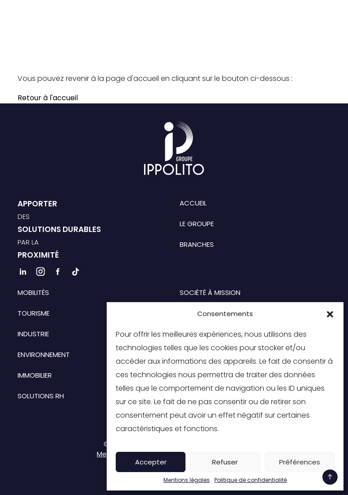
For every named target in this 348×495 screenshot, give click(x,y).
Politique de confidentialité (250, 480)
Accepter (151, 462)
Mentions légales (186, 480)
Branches (197, 244)
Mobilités (33, 292)
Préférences (299, 462)
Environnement (44, 354)
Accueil (193, 203)
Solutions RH (41, 396)
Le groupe (197, 223)
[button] (329, 313)
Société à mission (210, 292)
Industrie (33, 334)
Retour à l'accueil (48, 98)
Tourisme (34, 313)
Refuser (225, 462)
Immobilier (35, 375)
